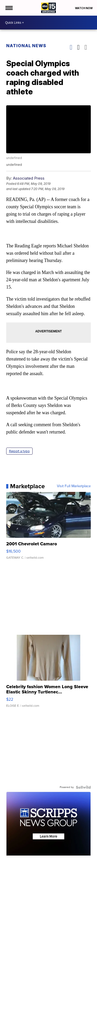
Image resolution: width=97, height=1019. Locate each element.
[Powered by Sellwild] (83, 787)
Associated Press (28, 178)
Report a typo (19, 451)
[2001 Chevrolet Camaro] (48, 528)
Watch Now (84, 8)
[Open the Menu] (8, 7)
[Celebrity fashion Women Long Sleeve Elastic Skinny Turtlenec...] (48, 673)
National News (26, 45)
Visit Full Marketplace (74, 486)
